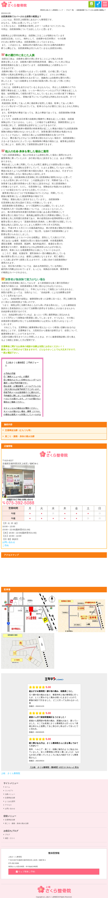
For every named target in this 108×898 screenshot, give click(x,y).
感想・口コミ (9, 838)
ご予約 (5, 545)
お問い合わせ (8, 542)
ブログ (7, 835)
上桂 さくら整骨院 (10, 773)
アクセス (8, 805)
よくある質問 (9, 801)
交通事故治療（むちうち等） (17, 430)
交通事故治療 (9, 798)
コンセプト (8, 791)
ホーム (7, 787)
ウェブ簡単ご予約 (25, 871)
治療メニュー (9, 794)
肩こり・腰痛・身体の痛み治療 (19, 436)
